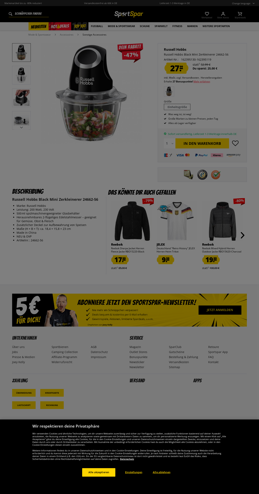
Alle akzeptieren (98, 472)
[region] (129, 456)
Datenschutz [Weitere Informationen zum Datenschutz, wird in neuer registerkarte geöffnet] (127, 458)
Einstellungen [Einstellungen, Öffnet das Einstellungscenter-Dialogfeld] (133, 472)
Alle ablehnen (161, 472)
